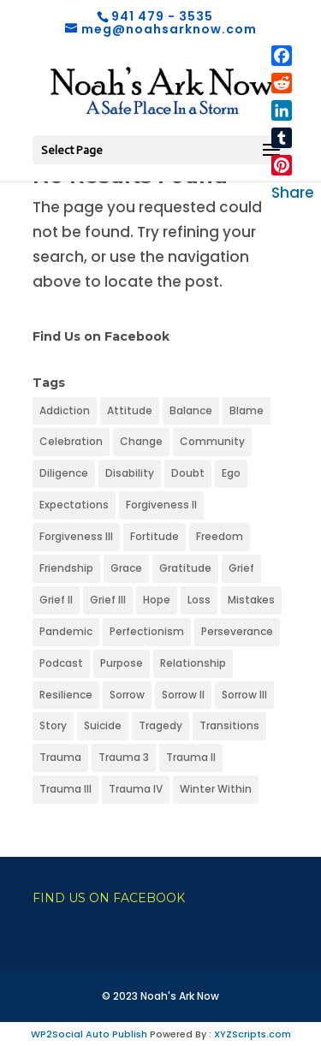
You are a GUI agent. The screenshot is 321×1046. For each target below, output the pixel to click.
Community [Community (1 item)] (212, 441)
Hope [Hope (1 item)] (156, 599)
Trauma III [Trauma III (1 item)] (65, 789)
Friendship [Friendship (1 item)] (66, 568)
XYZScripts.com (252, 1034)
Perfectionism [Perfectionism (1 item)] (147, 631)
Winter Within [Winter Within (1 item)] (216, 789)
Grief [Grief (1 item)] (241, 568)
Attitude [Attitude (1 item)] (129, 410)
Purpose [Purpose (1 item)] (121, 663)
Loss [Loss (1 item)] (199, 599)
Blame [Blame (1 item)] (246, 410)
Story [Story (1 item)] (53, 725)
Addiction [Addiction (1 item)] (64, 410)
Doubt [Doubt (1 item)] (188, 473)
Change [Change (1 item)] (141, 441)
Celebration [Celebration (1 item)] (71, 441)
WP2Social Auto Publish (89, 1034)
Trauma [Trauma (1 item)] (60, 757)
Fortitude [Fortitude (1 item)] (154, 536)
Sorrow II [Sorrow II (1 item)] (183, 694)
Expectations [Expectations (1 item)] (74, 504)
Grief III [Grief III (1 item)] (108, 599)
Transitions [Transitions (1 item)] (229, 725)
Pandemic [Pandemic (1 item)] (65, 631)
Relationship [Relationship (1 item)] (193, 663)
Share (292, 192)
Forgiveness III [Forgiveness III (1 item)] (76, 536)
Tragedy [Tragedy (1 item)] (160, 725)
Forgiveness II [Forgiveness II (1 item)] (161, 504)
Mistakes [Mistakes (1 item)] (251, 599)
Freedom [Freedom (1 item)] (219, 536)
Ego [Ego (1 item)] (231, 473)
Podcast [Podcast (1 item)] (61, 663)
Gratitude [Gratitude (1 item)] (185, 568)
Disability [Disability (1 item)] (129, 473)
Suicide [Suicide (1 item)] (103, 725)
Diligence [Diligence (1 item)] (63, 473)
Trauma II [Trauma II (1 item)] (191, 757)
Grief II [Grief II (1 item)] (56, 599)
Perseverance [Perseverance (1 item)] (237, 631)
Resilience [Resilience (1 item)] (65, 694)
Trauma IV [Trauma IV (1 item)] (136, 789)
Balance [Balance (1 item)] (190, 410)
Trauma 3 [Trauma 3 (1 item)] (123, 757)
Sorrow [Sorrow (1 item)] (127, 694)
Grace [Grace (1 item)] (126, 568)
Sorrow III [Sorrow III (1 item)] (244, 694)
